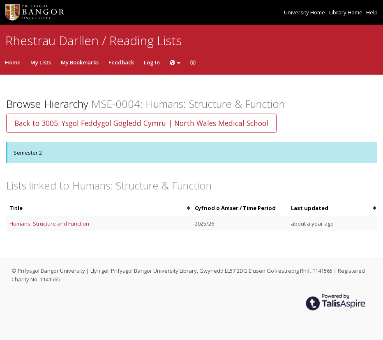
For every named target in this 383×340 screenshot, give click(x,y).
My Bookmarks (80, 62)
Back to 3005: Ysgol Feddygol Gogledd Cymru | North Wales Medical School (141, 123)
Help (372, 12)
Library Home (346, 12)
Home (13, 62)
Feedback (121, 62)
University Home (305, 12)
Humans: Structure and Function (49, 223)
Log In (152, 62)
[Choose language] (175, 62)
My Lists (40, 62)
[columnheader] (99, 208)
